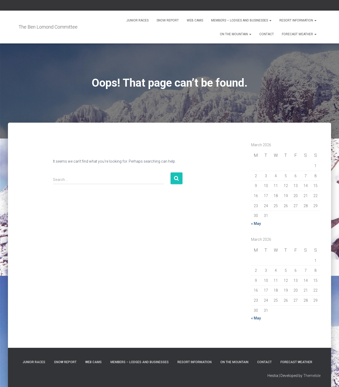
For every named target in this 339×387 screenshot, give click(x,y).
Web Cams (195, 20)
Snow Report (168, 20)
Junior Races (137, 20)
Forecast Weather (299, 34)
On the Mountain (235, 34)
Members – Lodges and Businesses (241, 20)
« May (256, 223)
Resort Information (297, 20)
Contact (266, 34)
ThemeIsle (311, 375)
